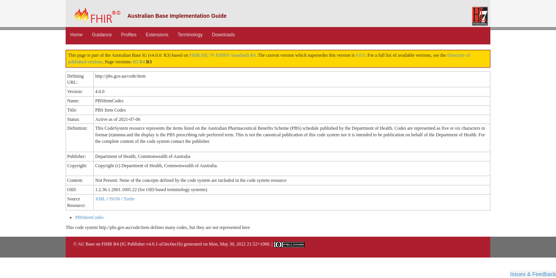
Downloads (223, 34)
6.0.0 (360, 55)
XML (100, 199)
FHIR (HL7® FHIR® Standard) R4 (222, 55)
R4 (142, 61)
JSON (114, 199)
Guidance (102, 34)
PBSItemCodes (89, 217)
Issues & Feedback (533, 274)
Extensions (157, 34)
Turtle (129, 199)
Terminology (190, 34)
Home (76, 34)
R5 (135, 61)
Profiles (128, 34)
